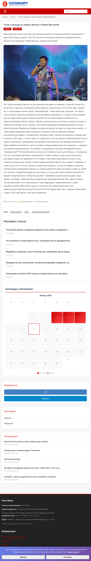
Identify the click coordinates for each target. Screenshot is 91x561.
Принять (23, 557)
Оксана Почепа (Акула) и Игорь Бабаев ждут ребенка (26, 442)
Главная (5, 17)
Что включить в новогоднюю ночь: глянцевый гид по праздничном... (38, 241)
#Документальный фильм (40, 212)
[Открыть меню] (5, 11)
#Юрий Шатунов (15, 212)
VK (45, 392)
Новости (13, 17)
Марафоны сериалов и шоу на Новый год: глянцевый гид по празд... (38, 252)
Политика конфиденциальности (14, 537)
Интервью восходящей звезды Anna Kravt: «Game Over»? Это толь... (32, 468)
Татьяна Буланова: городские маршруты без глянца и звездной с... (37, 230)
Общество (17, 29)
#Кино (27, 212)
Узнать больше (73, 552)
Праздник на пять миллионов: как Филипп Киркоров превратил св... (38, 263)
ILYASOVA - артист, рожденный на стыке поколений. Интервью (30, 477)
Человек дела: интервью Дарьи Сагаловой (22, 450)
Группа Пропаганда (12, 459)
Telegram (45, 399)
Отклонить (67, 557)
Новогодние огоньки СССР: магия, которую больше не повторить (37, 274)
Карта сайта (6, 541)
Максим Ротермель (26, 202)
